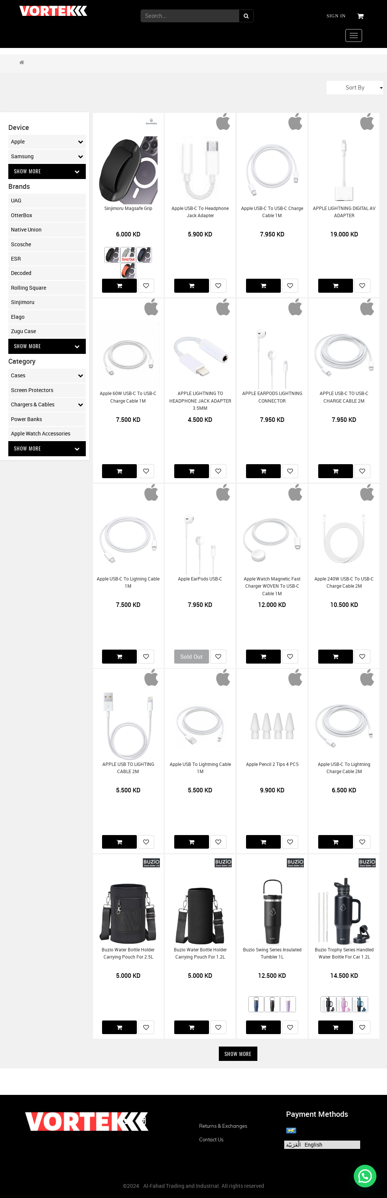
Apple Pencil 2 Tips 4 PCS (272, 764)
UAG (16, 200)
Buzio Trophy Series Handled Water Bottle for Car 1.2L (344, 953)
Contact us (211, 1139)
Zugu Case (23, 331)
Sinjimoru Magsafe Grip (128, 208)
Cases (47, 376)
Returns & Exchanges (223, 1126)
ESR (16, 258)
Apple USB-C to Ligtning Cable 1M (128, 582)
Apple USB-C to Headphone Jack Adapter (200, 212)
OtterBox (21, 215)
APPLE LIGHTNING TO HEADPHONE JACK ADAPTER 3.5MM (200, 400)
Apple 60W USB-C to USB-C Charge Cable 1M (128, 397)
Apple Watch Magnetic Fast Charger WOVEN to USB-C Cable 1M (272, 586)
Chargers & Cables (47, 405)
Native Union (26, 229)
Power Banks (26, 419)
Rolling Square (28, 287)
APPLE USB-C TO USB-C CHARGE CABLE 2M (344, 397)
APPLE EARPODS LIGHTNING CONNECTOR (272, 397)
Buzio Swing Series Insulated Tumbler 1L (272, 953)
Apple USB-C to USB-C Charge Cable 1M (272, 212)
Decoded (21, 273)
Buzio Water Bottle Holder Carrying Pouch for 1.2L (200, 953)
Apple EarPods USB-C (200, 579)
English (313, 1144)
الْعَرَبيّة (293, 1144)
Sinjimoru (22, 302)
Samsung (47, 156)
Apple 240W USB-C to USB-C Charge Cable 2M (344, 582)
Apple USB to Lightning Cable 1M (200, 768)
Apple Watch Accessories (40, 433)
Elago (18, 316)
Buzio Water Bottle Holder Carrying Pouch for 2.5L (128, 953)
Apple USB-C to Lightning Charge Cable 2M (344, 768)
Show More (47, 171)
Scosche (21, 244)
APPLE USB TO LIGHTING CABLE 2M (128, 768)
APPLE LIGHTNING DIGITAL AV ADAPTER (344, 212)
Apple (47, 141)
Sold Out (191, 656)
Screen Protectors (32, 390)
